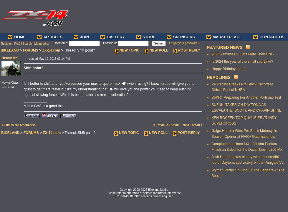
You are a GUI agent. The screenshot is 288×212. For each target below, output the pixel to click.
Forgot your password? (184, 43)
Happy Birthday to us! (228, 69)
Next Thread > (192, 125)
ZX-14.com (51, 50)
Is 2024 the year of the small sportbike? (242, 61)
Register (6, 43)
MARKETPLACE (224, 37)
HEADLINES (219, 77)
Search (27, 43)
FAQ (17, 43)
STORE (146, 37)
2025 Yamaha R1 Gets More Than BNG (242, 54)
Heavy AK (9, 58)
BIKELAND (10, 50)
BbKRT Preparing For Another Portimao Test (246, 97)
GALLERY (112, 37)
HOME (17, 37)
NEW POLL (156, 50)
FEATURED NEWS (224, 47)
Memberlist (41, 43)
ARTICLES (49, 37)
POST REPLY (186, 50)
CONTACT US (268, 37)
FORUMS (30, 50)
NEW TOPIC (127, 50)
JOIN (81, 37)
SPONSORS (181, 37)
